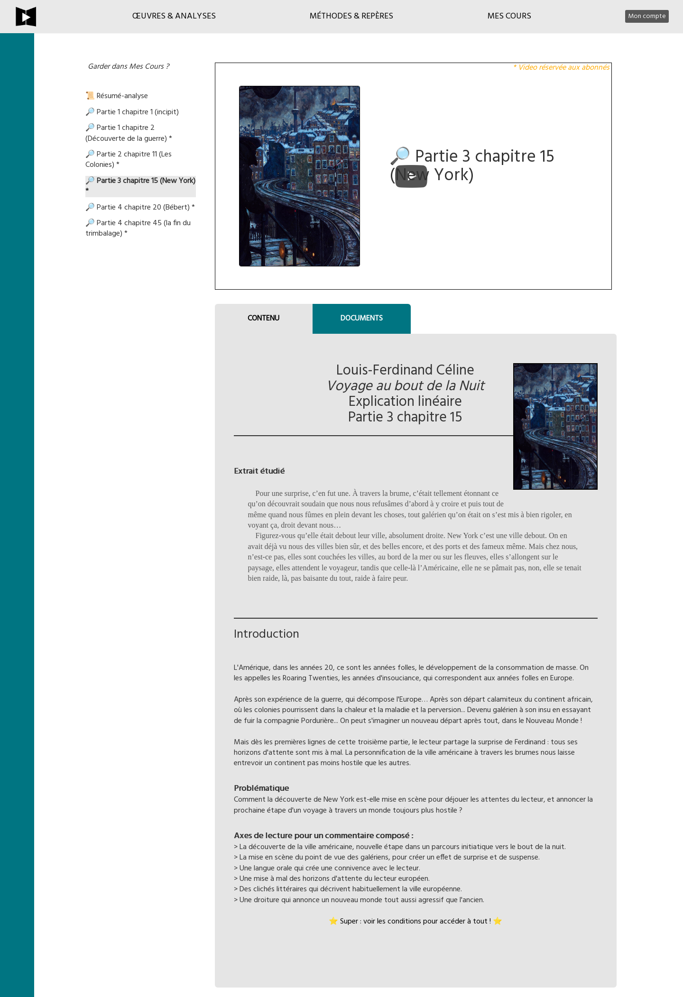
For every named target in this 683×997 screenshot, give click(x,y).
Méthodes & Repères (351, 16)
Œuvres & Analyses (174, 16)
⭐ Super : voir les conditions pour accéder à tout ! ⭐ (415, 921)
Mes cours (509, 16)
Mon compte (647, 16)
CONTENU (263, 318)
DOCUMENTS (362, 318)
